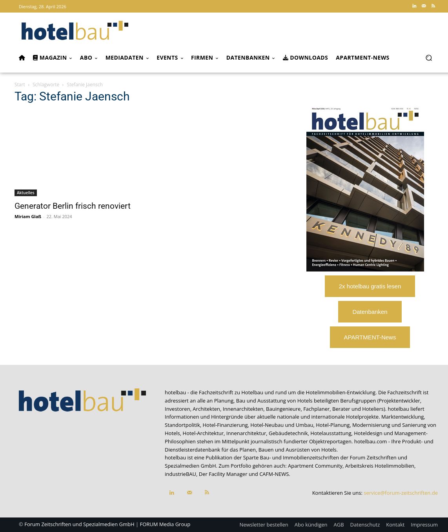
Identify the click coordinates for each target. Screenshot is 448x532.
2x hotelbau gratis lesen (370, 286)
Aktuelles (26, 192)
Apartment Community (315, 465)
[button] (428, 58)
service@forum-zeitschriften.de (401, 492)
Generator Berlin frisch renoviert (73, 206)
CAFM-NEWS (274, 473)
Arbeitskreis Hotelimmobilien (379, 465)
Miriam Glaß (28, 216)
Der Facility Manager (223, 473)
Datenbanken (369, 311)
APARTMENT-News (370, 337)
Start (20, 84)
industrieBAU (180, 473)
